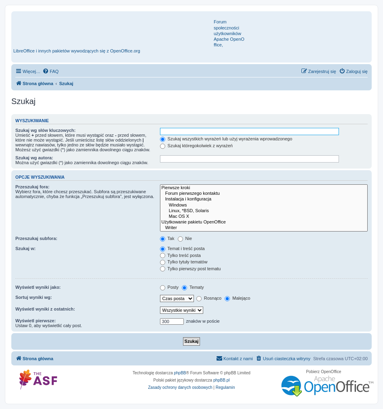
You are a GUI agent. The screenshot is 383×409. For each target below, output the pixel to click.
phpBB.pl (221, 380)
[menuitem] (50, 71)
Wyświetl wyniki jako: (38, 287)
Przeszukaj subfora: (36, 238)
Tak (167, 238)
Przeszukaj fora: (32, 186)
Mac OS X (264, 216)
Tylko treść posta (180, 255)
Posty (169, 287)
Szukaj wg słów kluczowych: (45, 130)
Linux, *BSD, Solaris (264, 211)
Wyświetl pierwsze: (35, 320)
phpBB (180, 373)
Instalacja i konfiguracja (264, 199)
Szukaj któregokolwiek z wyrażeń (196, 145)
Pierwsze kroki (264, 188)
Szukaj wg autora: (34, 157)
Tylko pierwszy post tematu (190, 268)
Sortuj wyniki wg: (33, 297)
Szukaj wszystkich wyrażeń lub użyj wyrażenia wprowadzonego (226, 138)
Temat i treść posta (182, 248)
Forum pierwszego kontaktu (264, 193)
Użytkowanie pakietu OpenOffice (264, 222)
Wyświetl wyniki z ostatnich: (45, 309)
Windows (264, 205)
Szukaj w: (25, 248)
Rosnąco (208, 298)
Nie (185, 238)
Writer (264, 228)
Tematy (193, 287)
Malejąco (237, 298)
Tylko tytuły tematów (184, 261)
